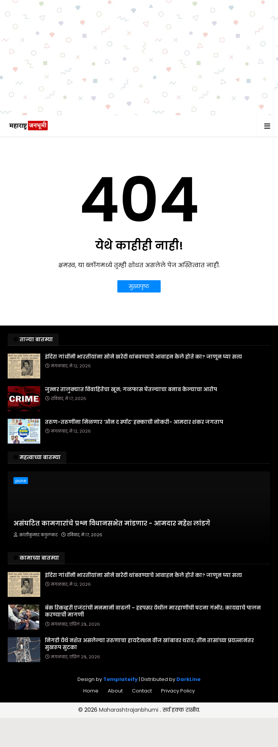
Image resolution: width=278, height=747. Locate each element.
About (115, 690)
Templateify (120, 679)
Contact (142, 690)
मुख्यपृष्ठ (139, 286)
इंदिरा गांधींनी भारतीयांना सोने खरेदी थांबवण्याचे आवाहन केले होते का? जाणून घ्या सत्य (143, 357)
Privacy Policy (178, 690)
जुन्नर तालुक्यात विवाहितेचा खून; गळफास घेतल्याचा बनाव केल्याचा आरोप (131, 389)
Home (91, 690)
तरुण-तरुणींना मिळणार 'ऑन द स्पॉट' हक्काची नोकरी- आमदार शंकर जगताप (134, 422)
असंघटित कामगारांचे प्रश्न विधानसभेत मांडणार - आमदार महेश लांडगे (111, 523)
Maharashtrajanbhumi (129, 710)
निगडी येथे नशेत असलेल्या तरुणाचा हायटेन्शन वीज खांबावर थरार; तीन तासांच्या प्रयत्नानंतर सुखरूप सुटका (149, 644)
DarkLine (188, 679)
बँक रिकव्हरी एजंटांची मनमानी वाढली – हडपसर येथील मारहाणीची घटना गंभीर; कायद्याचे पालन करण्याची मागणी (153, 611)
